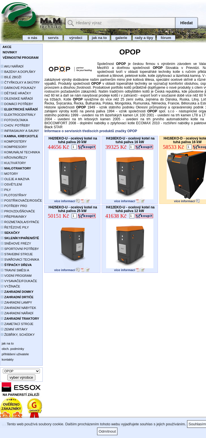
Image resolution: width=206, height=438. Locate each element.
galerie (121, 38)
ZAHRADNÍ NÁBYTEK (18, 308)
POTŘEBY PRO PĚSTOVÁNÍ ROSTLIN (17, 206)
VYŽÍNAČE (10, 286)
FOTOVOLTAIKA (14, 120)
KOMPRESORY (14, 147)
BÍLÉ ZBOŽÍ (11, 77)
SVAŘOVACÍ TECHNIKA (20, 259)
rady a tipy (144, 38)
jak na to (99, 38)
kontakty (7, 359)
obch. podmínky (12, 348)
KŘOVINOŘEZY (14, 157)
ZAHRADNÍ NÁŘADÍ (17, 313)
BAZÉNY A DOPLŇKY (18, 71)
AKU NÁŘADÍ (12, 66)
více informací (64, 201)
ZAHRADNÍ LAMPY (16, 302)
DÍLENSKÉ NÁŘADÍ (17, 98)
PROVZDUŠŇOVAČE (18, 211)
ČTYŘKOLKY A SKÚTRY (20, 82)
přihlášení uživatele (15, 354)
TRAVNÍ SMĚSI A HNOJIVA (15, 271)
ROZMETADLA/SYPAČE (20, 222)
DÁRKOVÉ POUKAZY (18, 88)
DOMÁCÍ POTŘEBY (17, 104)
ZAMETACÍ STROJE (17, 324)
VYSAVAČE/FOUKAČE (19, 281)
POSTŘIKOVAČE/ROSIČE (21, 200)
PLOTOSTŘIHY (14, 195)
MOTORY (9, 173)
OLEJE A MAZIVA (15, 179)
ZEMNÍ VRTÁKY (14, 329)
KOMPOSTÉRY (14, 141)
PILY (6, 189)
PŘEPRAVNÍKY (14, 216)
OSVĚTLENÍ (11, 184)
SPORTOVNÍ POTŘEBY (20, 248)
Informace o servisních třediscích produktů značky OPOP (90, 131)
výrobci (75, 38)
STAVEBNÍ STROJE (17, 254)
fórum (166, 38)
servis (53, 38)
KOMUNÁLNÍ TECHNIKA (20, 152)
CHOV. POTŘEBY (15, 125)
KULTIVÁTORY (13, 163)
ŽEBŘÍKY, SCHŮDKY (18, 334)
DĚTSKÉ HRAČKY (16, 93)
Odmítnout (107, 431)
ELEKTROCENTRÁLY (18, 114)
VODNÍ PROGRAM (16, 275)
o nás (32, 38)
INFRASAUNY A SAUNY (20, 130)
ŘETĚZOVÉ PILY (15, 227)
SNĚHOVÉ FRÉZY (16, 243)
